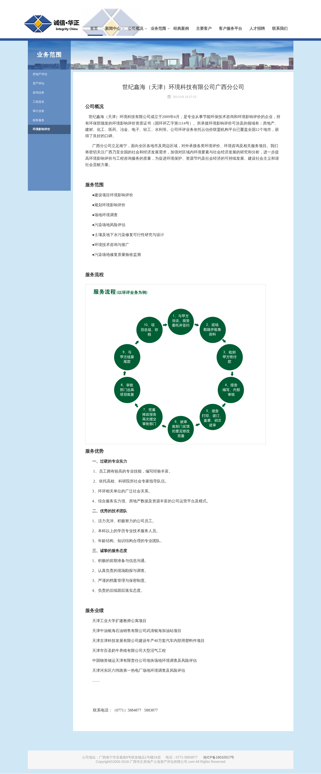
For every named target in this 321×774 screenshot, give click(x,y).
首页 (94, 28)
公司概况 (137, 28)
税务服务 (38, 120)
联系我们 (280, 28)
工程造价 (38, 101)
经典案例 (181, 28)
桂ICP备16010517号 (218, 757)
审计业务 (38, 111)
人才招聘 (257, 28)
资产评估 (38, 83)
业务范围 (160, 28)
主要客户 (204, 28)
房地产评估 (40, 74)
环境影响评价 (41, 129)
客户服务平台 (230, 28)
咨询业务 (38, 92)
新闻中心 (115, 28)
